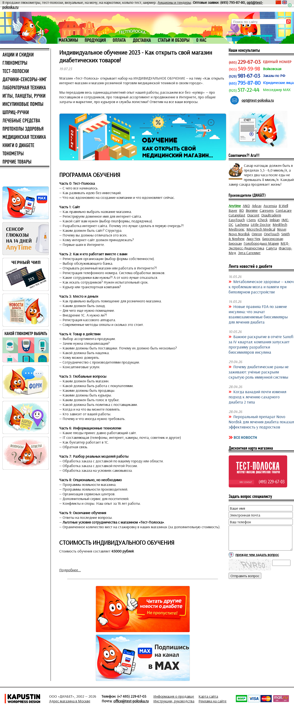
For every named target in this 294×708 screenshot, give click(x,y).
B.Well (283, 205)
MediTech (280, 224)
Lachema (242, 224)
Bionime (252, 210)
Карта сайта (208, 696)
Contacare (284, 210)
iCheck (263, 219)
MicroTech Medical (260, 229)
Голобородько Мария (261, 243)
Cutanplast (237, 215)
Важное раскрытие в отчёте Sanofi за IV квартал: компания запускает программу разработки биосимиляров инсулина (261, 344)
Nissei (281, 229)
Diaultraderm (271, 215)
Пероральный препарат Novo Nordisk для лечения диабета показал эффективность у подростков (261, 421)
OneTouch (271, 234)
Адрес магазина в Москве (69, 701)
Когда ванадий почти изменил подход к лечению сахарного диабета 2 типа (257, 396)
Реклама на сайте (212, 701)
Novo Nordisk (239, 234)
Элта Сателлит (249, 252)
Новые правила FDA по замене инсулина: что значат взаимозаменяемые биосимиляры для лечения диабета (258, 314)
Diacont (253, 215)
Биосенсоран (272, 238)
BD (241, 210)
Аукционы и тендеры (174, 2)
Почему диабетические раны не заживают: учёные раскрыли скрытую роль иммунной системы (259, 372)
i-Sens (251, 219)
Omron (257, 234)
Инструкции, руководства (173, 701)
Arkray (257, 205)
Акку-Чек (253, 238)
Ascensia (270, 205)
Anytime (235, 205)
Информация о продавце (173, 696)
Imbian (275, 219)
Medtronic (237, 229)
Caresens (267, 210)
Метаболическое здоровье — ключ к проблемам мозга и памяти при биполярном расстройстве (261, 286)
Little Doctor (261, 224)
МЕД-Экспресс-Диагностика (259, 245)
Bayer (233, 210)
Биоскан (235, 243)
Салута (271, 248)
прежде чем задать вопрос (257, 554)
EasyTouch (237, 219)
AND (246, 205)
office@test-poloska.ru (131, 701)
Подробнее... (70, 570)
